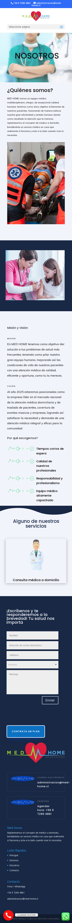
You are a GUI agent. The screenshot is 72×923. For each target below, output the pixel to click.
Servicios (14, 860)
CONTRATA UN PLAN (26, 731)
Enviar (50, 700)
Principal (13, 855)
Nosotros (14, 865)
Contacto (14, 870)
